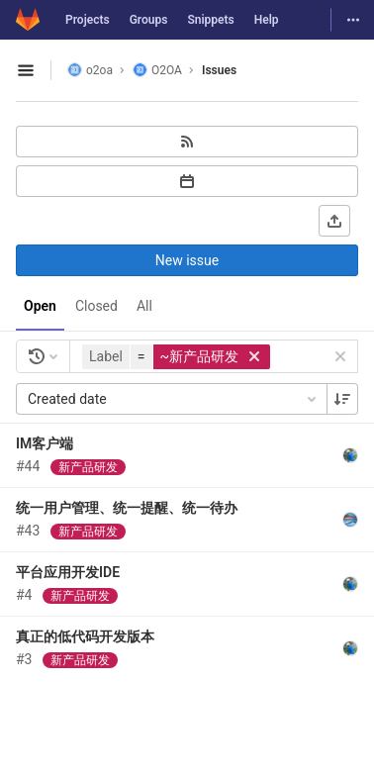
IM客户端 (44, 443)
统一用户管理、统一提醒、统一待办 (126, 508)
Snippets (210, 20)
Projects (87, 20)
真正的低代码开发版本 (85, 636)
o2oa (90, 69)
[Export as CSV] (334, 221)
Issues (219, 70)
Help (266, 20)
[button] (178, 356)
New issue (187, 260)
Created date (174, 399)
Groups (149, 20)
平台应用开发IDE (68, 572)
